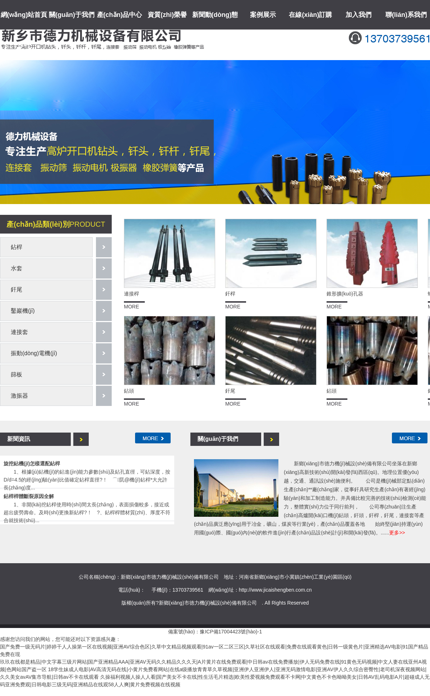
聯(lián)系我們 (406, 14)
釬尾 (16, 289)
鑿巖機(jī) (23, 311)
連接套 (19, 332)
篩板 (16, 374)
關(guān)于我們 (71, 14)
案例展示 (263, 14)
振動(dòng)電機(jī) (34, 353)
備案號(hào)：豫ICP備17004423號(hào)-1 (215, 631)
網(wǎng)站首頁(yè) (24, 29)
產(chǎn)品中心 (119, 14)
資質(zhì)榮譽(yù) (167, 29)
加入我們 (358, 14)
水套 (16, 268)
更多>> (397, 532)
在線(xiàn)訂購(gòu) (310, 29)
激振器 (19, 396)
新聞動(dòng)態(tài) (215, 29)
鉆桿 (16, 247)
